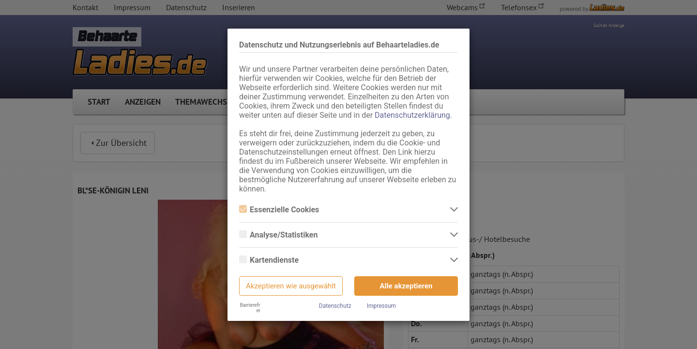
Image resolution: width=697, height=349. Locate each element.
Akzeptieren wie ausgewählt (291, 286)
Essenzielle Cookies (279, 209)
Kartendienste (269, 260)
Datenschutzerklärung (412, 115)
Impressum (381, 305)
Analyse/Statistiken (278, 234)
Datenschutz (335, 305)
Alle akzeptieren (406, 286)
